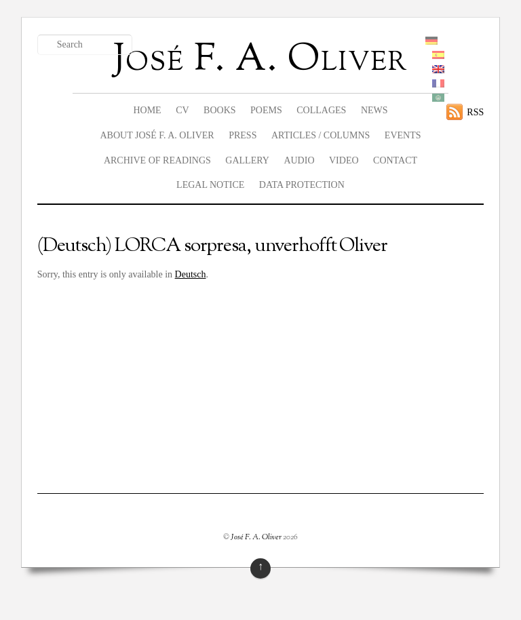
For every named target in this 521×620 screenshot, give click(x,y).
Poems (266, 110)
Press (242, 135)
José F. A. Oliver (256, 537)
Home (147, 110)
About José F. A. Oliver (157, 135)
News (374, 110)
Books (219, 110)
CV (182, 110)
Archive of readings (157, 160)
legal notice (210, 185)
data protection (302, 185)
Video (344, 160)
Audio (299, 160)
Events (403, 135)
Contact (395, 160)
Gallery (247, 160)
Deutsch (190, 274)
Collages (321, 110)
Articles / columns (320, 135)
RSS (475, 112)
